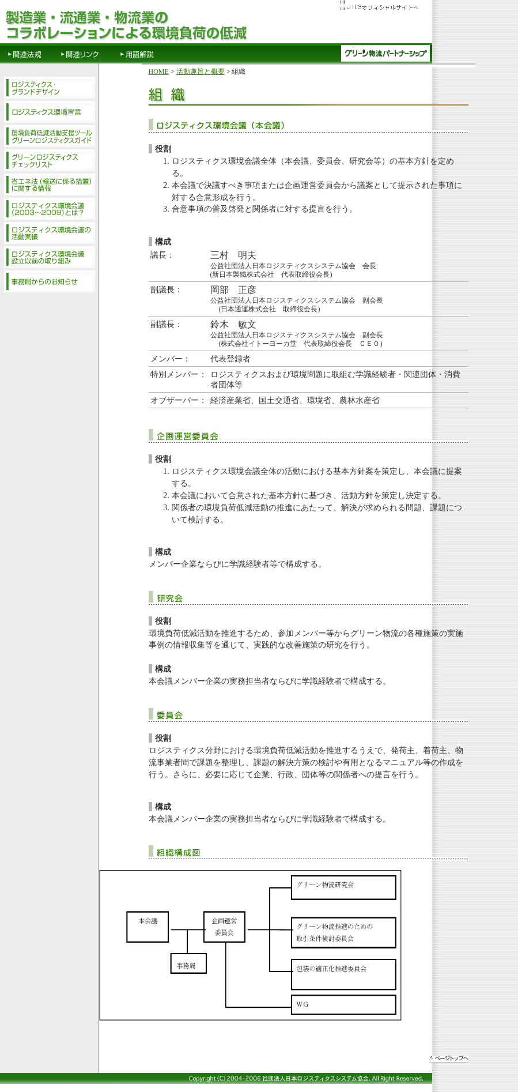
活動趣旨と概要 (200, 71)
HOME (159, 71)
